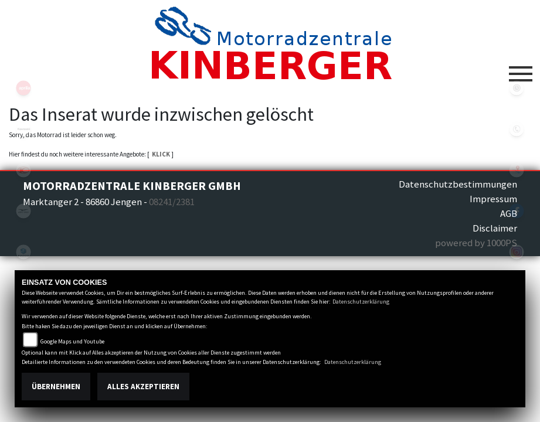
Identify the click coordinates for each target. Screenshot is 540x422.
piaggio (23, 252)
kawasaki (23, 129)
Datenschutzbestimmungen (458, 184)
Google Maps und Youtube (72, 341)
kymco (23, 170)
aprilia (23, 88)
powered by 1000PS (476, 242)
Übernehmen (56, 387)
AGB (508, 213)
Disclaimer (495, 228)
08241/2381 (172, 201)
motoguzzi (23, 211)
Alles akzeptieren (143, 387)
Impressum (493, 198)
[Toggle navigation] (520, 69)
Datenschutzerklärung (360, 301)
